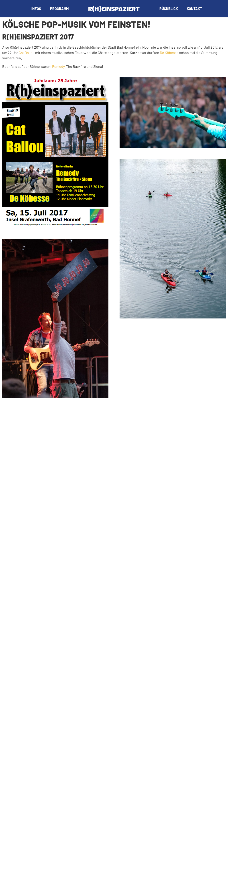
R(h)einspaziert (114, 8)
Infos (36, 8)
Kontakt (194, 8)
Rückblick (168, 8)
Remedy (58, 66)
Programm (59, 8)
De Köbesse (169, 52)
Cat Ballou (27, 52)
